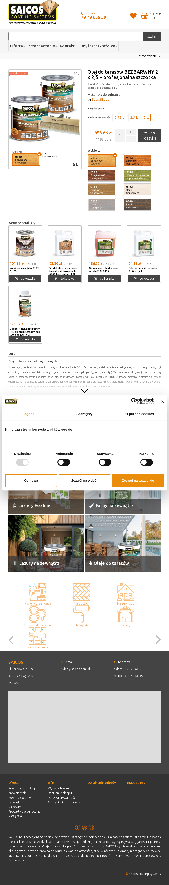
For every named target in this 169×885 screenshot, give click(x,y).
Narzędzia (15, 816)
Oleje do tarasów (109, 563)
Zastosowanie (148, 56)
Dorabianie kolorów (102, 782)
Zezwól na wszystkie (138, 480)
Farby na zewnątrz (111, 505)
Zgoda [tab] (29, 414)
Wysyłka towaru (59, 788)
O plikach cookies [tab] (139, 414)
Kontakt (67, 45)
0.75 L (119, 117)
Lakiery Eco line (32, 505)
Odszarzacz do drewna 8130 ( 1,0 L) (143, 269)
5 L (146, 117)
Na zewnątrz (16, 807)
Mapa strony (136, 782)
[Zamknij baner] (162, 401)
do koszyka (149, 135)
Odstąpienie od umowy (64, 802)
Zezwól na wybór (84, 480)
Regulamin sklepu (60, 793)
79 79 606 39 (93, 17)
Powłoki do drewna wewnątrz (21, 800)
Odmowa (31, 480)
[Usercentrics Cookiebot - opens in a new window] (134, 401)
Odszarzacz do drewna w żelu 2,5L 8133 (103, 269)
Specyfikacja (98, 99)
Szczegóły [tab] (84, 414)
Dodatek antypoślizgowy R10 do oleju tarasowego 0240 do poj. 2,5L (25, 333)
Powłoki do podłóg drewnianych (21, 791)
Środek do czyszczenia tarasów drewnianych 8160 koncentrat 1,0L (63, 271)
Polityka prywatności (62, 797)
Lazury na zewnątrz (36, 563)
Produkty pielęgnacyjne (24, 811)
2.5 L (134, 117)
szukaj (151, 36)
